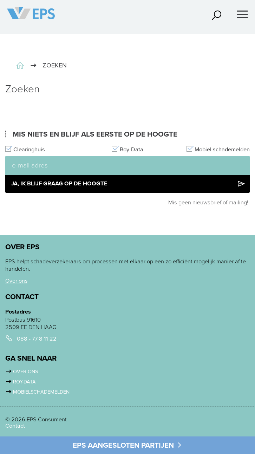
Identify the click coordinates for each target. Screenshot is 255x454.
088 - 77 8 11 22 (37, 338)
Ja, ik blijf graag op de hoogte (128, 183)
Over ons (16, 281)
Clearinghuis (29, 149)
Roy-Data (131, 149)
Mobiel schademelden (222, 149)
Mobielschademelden (41, 391)
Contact (15, 426)
